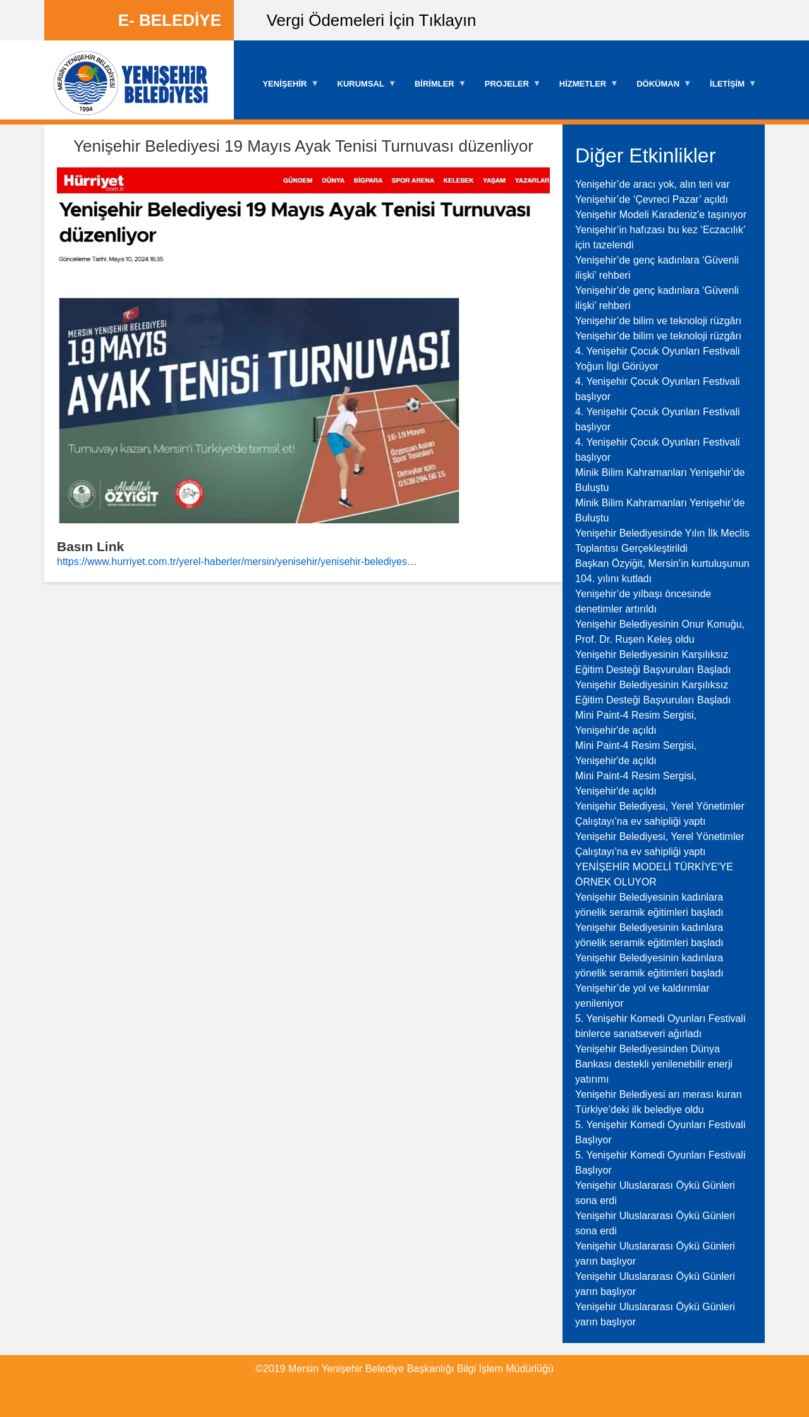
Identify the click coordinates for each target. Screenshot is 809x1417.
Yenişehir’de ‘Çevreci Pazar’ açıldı (651, 199)
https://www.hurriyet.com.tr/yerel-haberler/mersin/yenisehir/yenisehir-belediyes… (237, 561)
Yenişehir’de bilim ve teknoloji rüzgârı (658, 320)
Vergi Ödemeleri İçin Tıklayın (372, 20)
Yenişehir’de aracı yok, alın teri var (652, 184)
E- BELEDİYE (169, 20)
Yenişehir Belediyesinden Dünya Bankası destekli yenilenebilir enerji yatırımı (654, 1064)
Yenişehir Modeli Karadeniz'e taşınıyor (660, 214)
